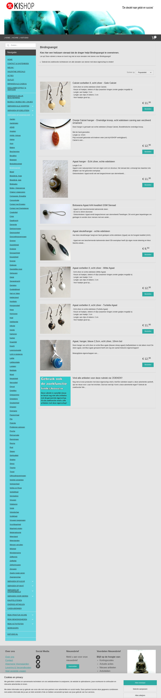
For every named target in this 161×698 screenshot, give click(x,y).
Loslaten (13, 366)
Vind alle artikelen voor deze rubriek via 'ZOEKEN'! (98, 378)
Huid (11, 318)
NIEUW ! (10, 68)
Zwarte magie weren (17, 573)
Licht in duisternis (16, 354)
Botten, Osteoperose (17, 188)
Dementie (13, 225)
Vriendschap (14, 512)
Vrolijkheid (13, 516)
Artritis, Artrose (15, 135)
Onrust (12, 387)
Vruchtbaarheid (15, 524)
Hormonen (13, 314)
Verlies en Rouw (16, 488)
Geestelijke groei (16, 269)
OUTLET (10, 80)
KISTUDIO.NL (12, 634)
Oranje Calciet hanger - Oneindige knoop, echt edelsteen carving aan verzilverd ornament (112, 121)
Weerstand (14, 537)
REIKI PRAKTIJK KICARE (20, 615)
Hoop (12, 310)
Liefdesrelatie (15, 362)
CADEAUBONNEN (14, 608)
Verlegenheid (14, 484)
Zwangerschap (15, 577)
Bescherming (14, 152)
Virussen (13, 500)
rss (94, 693)
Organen (13, 407)
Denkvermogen (15, 229)
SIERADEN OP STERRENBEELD (20, 591)
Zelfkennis (13, 557)
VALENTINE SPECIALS (16, 72)
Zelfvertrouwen (15, 565)
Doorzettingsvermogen (18, 237)
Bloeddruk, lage (15, 180)
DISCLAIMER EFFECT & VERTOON (16, 89)
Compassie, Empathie (18, 196)
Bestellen (148, 109)
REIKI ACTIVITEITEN (20, 624)
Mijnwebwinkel (125, 693)
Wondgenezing (15, 553)
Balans (12, 148)
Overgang (13, 411)
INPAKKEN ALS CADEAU (17, 84)
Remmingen (14, 439)
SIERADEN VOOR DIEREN (20, 596)
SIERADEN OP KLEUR (20, 581)
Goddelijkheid (15, 289)
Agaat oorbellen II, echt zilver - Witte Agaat (94, 268)
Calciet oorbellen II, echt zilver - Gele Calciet (94, 83)
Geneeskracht (15, 281)
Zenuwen (13, 569)
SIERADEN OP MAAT (20, 586)
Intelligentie (14, 322)
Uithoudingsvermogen (18, 476)
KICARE (15, 38)
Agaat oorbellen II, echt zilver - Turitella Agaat (95, 305)
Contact (9, 660)
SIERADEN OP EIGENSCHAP (20, 115)
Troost (12, 472)
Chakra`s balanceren (17, 192)
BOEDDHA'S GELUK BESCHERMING (15, 97)
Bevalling (13, 156)
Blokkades (13, 184)
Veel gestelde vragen (15, 671)
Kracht (12, 346)
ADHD (12, 127)
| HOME (7, 38)
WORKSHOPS (12, 628)
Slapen (12, 451)
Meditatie (13, 370)
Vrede (12, 508)
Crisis (12, 216)
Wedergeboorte (15, 532)
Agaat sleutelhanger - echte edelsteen (91, 231)
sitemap (89, 693)
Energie (12, 261)
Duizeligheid (14, 245)
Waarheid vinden (16, 528)
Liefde (12, 358)
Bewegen (13, 160)
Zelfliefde (13, 561)
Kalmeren (13, 334)
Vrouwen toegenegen (18, 520)
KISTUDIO (24, 38)
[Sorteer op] (145, 72)
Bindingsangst (15, 168)
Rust (11, 447)
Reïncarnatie (14, 435)
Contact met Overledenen (19, 208)
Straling (12, 460)
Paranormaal (14, 415)
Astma (12, 139)
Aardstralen (14, 123)
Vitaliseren (13, 504)
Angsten (13, 131)
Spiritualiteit (14, 455)
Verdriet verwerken (17, 480)
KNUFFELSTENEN (14, 600)
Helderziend (14, 297)
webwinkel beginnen (103, 693)
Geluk (12, 277)
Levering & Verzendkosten (18, 667)
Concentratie (14, 200)
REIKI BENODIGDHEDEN (20, 619)
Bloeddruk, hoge (16, 176)
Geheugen (13, 273)
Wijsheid (13, 549)
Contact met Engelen (17, 204)
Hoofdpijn (13, 301)
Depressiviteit (15, 233)
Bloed (12, 172)
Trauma (12, 468)
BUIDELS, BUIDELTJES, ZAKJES (20, 102)
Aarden (12, 119)
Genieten (13, 285)
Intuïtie (12, 330)
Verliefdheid (14, 492)
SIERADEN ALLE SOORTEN (20, 106)
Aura (11, 144)
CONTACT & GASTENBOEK (18, 64)
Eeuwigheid (14, 257)
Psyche (12, 431)
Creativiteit (14, 212)
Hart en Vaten (15, 293)
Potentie (13, 423)
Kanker (12, 338)
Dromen (13, 241)
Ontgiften (13, 391)
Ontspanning (14, 395)
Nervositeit (14, 383)
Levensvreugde (15, 350)
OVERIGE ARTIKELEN (16, 604)
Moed (12, 375)
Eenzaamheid (15, 253)
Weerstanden (15, 541)
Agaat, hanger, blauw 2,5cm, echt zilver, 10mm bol (97, 341)
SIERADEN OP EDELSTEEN (20, 111)
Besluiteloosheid (16, 164)
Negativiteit (14, 379)
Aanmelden (73, 666)
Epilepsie (13, 265)
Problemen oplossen (17, 427)
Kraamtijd (13, 342)
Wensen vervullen (16, 545)
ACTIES (10, 76)
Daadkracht (14, 221)
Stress (12, 464)
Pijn (11, 419)
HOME (9, 60)
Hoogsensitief (15, 306)
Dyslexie (13, 249)
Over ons (9, 657)
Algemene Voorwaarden (17, 664)
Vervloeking (14, 496)
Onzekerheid (14, 403)
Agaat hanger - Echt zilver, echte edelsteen (94, 161)
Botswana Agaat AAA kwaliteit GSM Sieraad (94, 205)
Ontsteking (14, 399)
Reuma (12, 443)
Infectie (12, 326)
